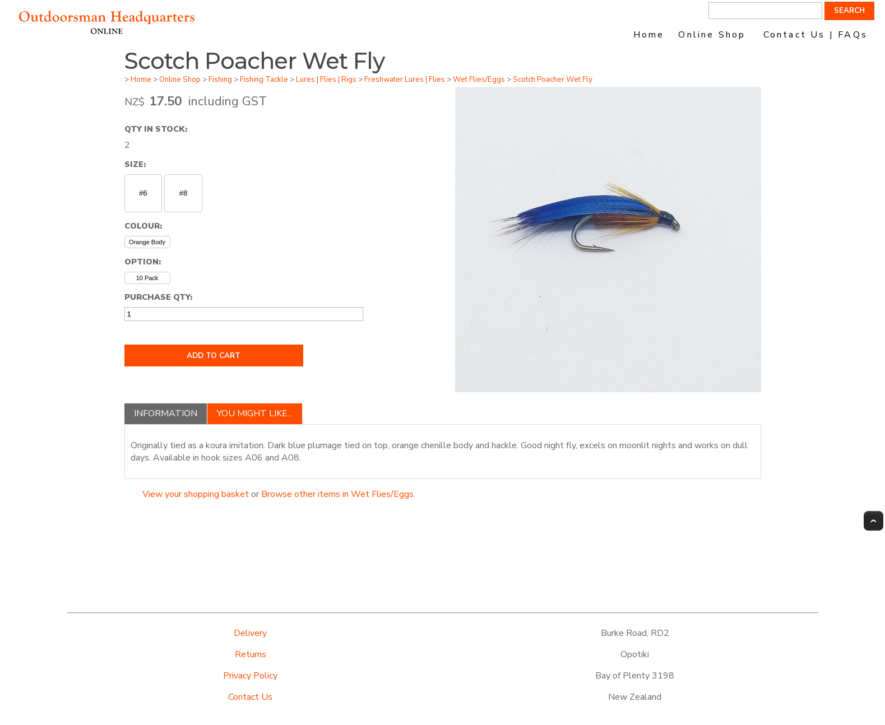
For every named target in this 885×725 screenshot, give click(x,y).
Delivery (250, 633)
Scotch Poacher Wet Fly (552, 80)
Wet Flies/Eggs (479, 80)
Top (873, 521)
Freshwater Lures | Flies (404, 80)
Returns (250, 654)
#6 (143, 193)
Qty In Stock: (155, 128)
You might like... (255, 413)
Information (165, 413)
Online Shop (711, 35)
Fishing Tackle (264, 80)
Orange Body (147, 242)
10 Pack (147, 278)
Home (649, 35)
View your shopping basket (195, 494)
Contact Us (250, 697)
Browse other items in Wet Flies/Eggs (337, 494)
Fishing (220, 80)
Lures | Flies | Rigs (326, 80)
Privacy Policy (250, 676)
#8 (183, 193)
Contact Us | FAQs (815, 35)
